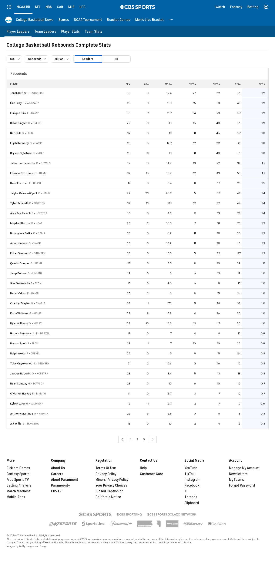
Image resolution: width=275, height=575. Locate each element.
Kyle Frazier (17, 403)
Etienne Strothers (21, 173)
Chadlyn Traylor (20, 303)
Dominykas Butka (21, 233)
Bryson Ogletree (21, 153)
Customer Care (151, 474)
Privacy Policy (105, 474)
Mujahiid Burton (20, 223)
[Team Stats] (93, 31)
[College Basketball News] (34, 20)
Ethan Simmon (19, 253)
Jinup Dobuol (18, 273)
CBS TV (56, 491)
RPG (262, 84)
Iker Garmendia (20, 283)
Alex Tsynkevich (20, 213)
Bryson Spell (18, 343)
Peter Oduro (18, 293)
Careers (57, 474)
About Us (58, 468)
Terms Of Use (105, 468)
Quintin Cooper (19, 263)
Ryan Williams (19, 323)
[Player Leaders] (18, 31)
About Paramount (64, 480)
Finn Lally (16, 103)
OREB (192, 84)
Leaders (87, 59)
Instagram (192, 480)
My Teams (236, 480)
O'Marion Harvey (20, 393)
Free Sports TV (18, 480)
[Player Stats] (70, 31)
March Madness (18, 491)
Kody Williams (19, 313)
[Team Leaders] (45, 31)
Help (143, 468)
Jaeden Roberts (20, 373)
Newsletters (238, 474)
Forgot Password (242, 485)
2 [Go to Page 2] (137, 439)
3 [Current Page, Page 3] (144, 439)
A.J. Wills (15, 423)
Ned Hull (15, 133)
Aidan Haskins (19, 243)
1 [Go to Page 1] (130, 439)
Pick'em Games (18, 468)
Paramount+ (60, 485)
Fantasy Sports (18, 474)
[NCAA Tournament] (87, 20)
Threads (191, 497)
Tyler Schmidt (19, 203)
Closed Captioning (109, 491)
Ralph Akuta (18, 353)
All (116, 59)
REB (238, 84)
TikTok (189, 474)
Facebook (192, 485)
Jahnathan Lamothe (22, 163)
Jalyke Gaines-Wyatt (23, 193)
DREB (216, 84)
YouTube (191, 468)
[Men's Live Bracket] (149, 20)
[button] (171, 20)
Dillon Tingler (18, 123)
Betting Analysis (19, 485)
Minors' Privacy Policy (111, 480)
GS (146, 84)
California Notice (108, 497)
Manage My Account (244, 468)
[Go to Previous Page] (122, 440)
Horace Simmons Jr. (22, 333)
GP (128, 84)
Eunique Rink (18, 113)
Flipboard (192, 503)
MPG (168, 84)
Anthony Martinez (21, 413)
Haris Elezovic (19, 183)
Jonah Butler (18, 93)
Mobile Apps (16, 497)
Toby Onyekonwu (21, 363)
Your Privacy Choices (111, 485)
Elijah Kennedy (19, 143)
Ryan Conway (18, 383)
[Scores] (63, 20)
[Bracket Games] (118, 20)
